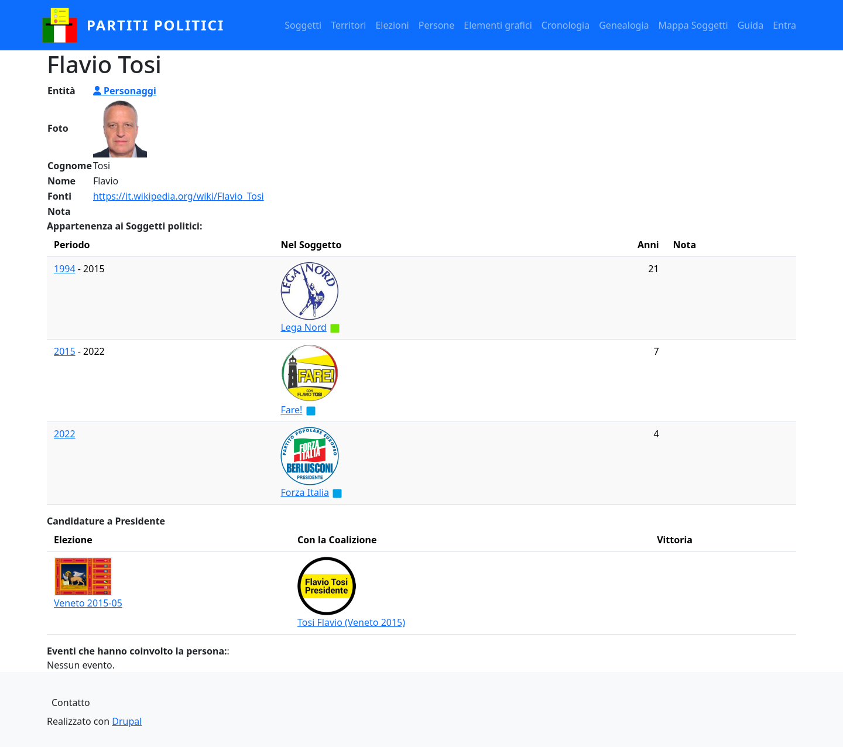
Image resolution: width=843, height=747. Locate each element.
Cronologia (566, 25)
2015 (65, 351)
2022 (65, 433)
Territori (348, 25)
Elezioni (392, 25)
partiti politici (155, 25)
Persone (437, 25)
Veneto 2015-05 (88, 603)
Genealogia (624, 25)
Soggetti (303, 25)
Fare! (291, 409)
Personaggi (124, 90)
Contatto (71, 702)
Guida (750, 25)
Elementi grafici (498, 25)
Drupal (127, 721)
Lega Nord (303, 327)
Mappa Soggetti (693, 25)
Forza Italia (304, 492)
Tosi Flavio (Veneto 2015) (351, 622)
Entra (784, 25)
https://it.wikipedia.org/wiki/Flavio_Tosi (178, 196)
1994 (65, 268)
